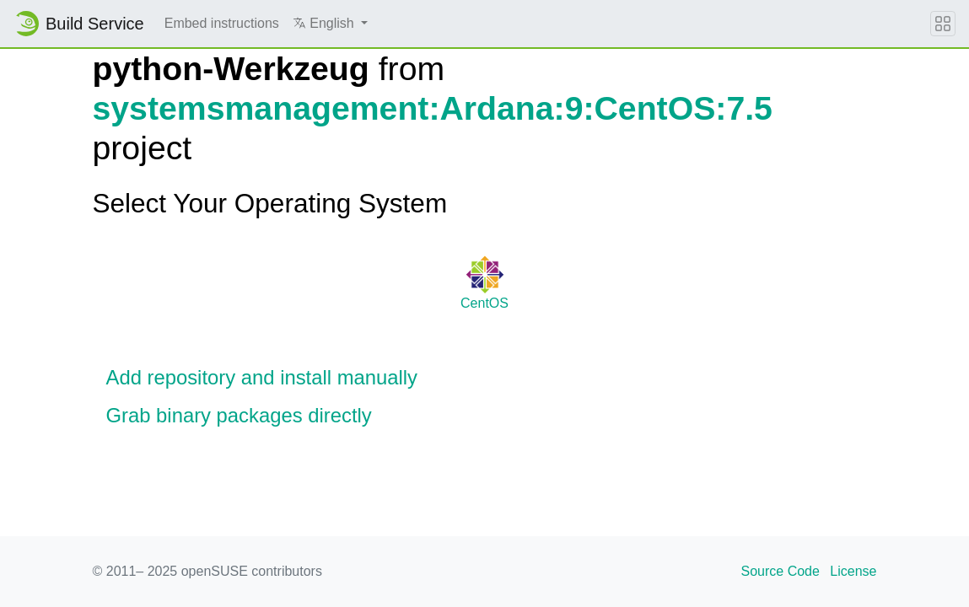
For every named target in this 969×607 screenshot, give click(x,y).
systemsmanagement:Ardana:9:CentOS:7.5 (433, 107)
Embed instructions (221, 23)
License (853, 571)
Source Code (780, 571)
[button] (330, 23)
